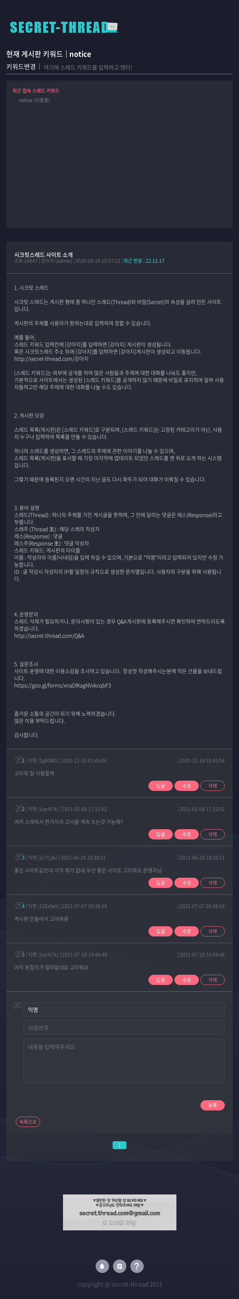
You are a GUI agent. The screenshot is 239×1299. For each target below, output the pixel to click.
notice (80, 54)
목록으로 (28, 1121)
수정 (186, 785)
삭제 (212, 785)
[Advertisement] (119, 162)
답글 (160, 785)
